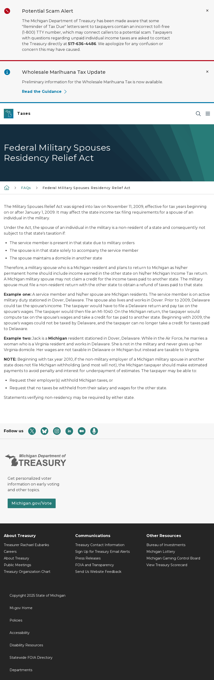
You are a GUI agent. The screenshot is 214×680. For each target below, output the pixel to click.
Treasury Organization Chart (27, 571)
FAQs (26, 188)
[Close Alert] (207, 10)
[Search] (198, 114)
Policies (16, 620)
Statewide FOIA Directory (31, 657)
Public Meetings (17, 565)
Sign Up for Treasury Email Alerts (102, 551)
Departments (21, 670)
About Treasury (16, 558)
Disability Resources (26, 645)
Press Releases (88, 558)
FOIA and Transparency (94, 565)
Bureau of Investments (165, 545)
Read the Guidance (44, 91)
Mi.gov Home (21, 608)
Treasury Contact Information (99, 545)
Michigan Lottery (160, 551)
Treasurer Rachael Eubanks (26, 545)
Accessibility (20, 633)
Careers (10, 551)
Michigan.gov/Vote (31, 503)
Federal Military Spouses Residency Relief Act (86, 188)
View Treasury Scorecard (166, 565)
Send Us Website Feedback (98, 571)
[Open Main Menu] (208, 114)
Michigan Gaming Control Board (173, 558)
